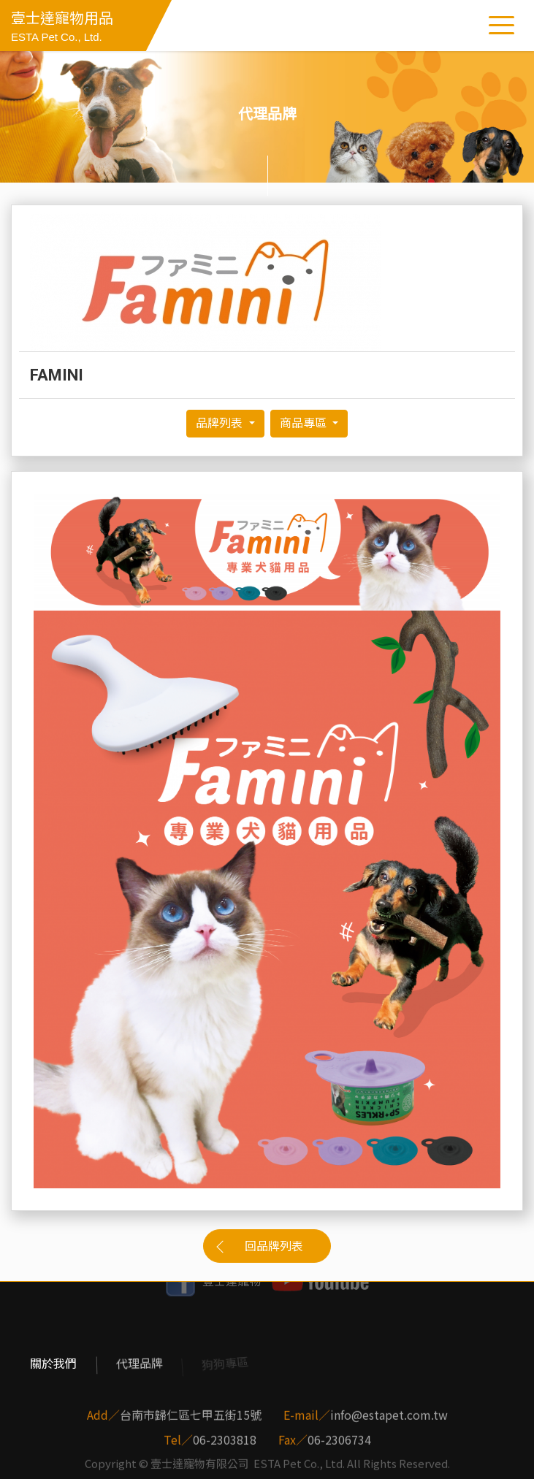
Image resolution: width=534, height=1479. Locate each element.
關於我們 (53, 1363)
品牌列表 (220, 423)
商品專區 (304, 423)
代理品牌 (139, 1364)
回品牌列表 (274, 1246)
